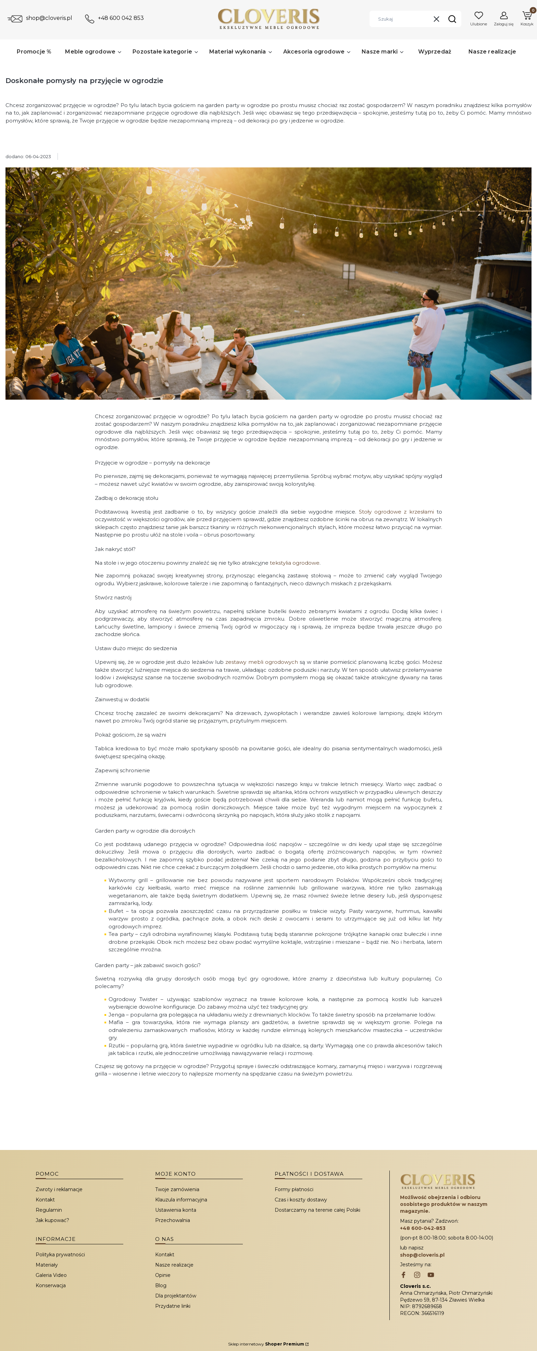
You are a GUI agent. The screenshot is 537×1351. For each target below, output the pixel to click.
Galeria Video (51, 1275)
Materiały (47, 1265)
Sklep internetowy (266, 1344)
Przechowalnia (172, 1220)
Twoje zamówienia (177, 1189)
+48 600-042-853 (423, 1228)
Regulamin (49, 1210)
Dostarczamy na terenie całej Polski (317, 1210)
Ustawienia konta (175, 1210)
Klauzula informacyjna (181, 1200)
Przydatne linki (172, 1306)
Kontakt (45, 1200)
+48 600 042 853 (121, 18)
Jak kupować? (52, 1220)
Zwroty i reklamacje (59, 1189)
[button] (452, 19)
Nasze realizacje (174, 1265)
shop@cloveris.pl (49, 18)
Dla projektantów (175, 1296)
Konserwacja (51, 1285)
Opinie (163, 1275)
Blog (160, 1285)
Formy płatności (294, 1189)
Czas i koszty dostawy (301, 1200)
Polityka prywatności (60, 1255)
